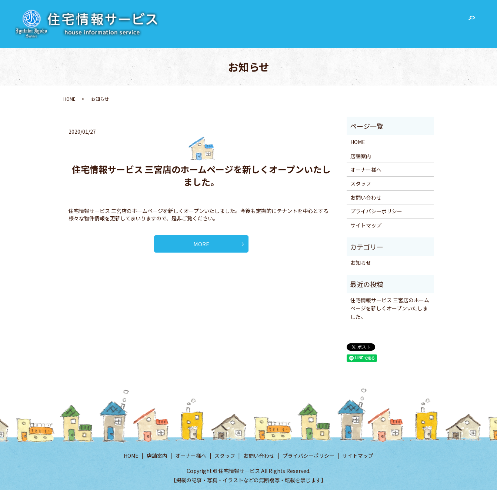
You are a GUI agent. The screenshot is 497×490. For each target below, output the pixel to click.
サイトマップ (365, 225)
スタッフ (403, 20)
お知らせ (360, 262)
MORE (201, 246)
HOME (303, 20)
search (471, 21)
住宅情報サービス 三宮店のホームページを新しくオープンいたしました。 (201, 175)
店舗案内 (331, 20)
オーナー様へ (367, 20)
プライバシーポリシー (376, 211)
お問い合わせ (440, 20)
